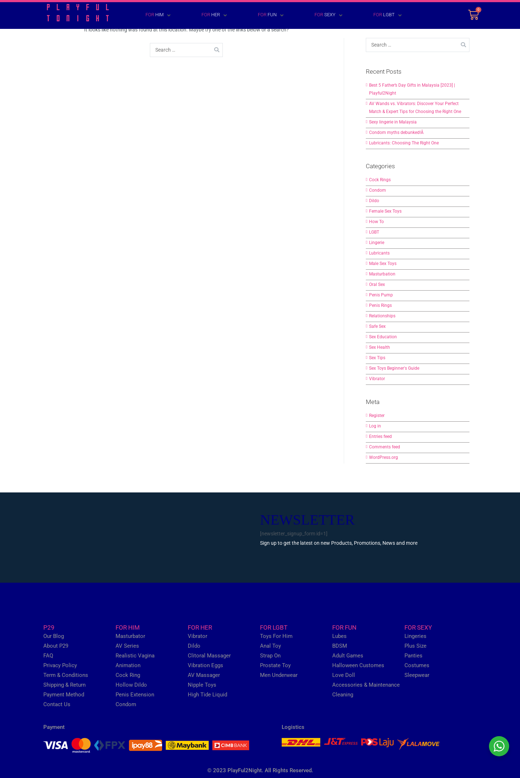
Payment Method (63, 694)
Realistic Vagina (135, 655)
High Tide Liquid (207, 694)
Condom (377, 190)
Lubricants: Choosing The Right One (404, 142)
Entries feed (380, 436)
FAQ (48, 655)
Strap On (270, 655)
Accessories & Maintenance (366, 685)
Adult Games (347, 655)
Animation (128, 665)
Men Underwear (279, 675)
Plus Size (415, 646)
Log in (375, 426)
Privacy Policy (60, 665)
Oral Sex (377, 284)
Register (377, 415)
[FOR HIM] (148, 15)
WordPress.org (383, 457)
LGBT (374, 232)
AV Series (127, 646)
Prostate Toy (275, 665)
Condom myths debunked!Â (397, 132)
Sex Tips (377, 357)
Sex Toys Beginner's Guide (394, 368)
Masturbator (130, 636)
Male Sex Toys (382, 263)
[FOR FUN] (260, 15)
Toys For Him (276, 636)
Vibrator (377, 378)
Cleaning (342, 694)
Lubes (339, 636)
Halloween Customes (358, 665)
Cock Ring (128, 675)
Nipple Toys (202, 685)
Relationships (382, 315)
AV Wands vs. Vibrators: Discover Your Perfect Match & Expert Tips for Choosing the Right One (415, 107)
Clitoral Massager (209, 655)
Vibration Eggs (205, 665)
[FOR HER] (204, 15)
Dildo (374, 200)
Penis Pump (381, 294)
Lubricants (379, 253)
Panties (413, 655)
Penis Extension (135, 694)
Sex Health (379, 347)
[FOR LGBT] (377, 15)
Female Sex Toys (385, 211)
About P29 (55, 646)
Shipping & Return (64, 685)
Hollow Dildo (131, 685)
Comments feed (384, 446)
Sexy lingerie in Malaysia (393, 122)
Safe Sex (377, 326)
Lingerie (376, 242)
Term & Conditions (65, 675)
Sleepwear (416, 675)
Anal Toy (270, 646)
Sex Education (383, 336)
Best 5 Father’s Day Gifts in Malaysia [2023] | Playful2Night (412, 89)
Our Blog (53, 636)
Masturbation (382, 274)
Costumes (416, 665)
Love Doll (343, 675)
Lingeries (415, 636)
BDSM (339, 646)
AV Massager (204, 675)
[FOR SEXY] (318, 15)
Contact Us (56, 704)
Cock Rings (380, 179)
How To (376, 221)
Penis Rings (380, 305)
